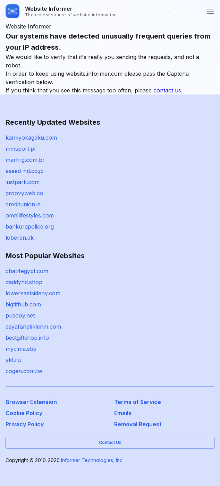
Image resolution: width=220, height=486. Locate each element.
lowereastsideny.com (33, 293)
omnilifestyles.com (30, 215)
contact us (167, 90)
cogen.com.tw (24, 371)
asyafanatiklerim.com (33, 326)
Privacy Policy (25, 424)
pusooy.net (20, 315)
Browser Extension (31, 401)
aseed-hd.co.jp (25, 170)
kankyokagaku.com (31, 137)
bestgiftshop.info (27, 337)
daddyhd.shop (24, 282)
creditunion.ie (23, 204)
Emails (123, 413)
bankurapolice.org (30, 226)
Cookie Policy (24, 413)
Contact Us (110, 442)
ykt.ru (13, 359)
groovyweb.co (24, 193)
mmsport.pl (20, 148)
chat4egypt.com (27, 270)
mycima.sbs (21, 348)
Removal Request (137, 424)
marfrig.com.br (25, 159)
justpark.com (23, 182)
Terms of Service (137, 401)
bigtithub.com (23, 304)
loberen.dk (20, 237)
